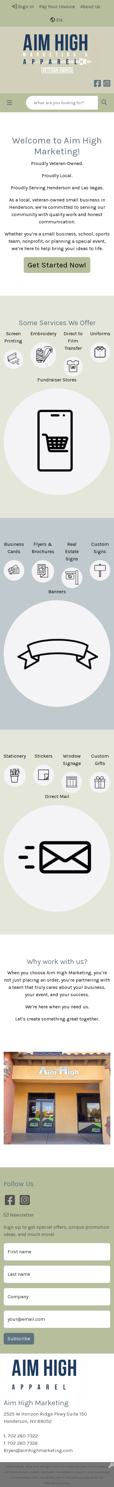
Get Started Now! (57, 264)
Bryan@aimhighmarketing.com (38, 1450)
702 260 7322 (23, 1436)
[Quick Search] (62, 103)
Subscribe (19, 1338)
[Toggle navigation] (9, 102)
